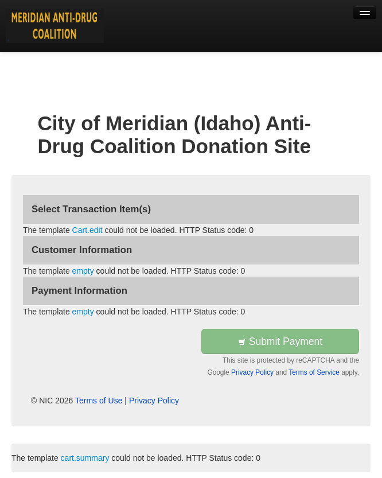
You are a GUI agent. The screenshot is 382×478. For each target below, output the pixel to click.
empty (83, 270)
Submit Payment (280, 341)
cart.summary (85, 458)
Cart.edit (87, 230)
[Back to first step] (55, 26)
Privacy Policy (252, 372)
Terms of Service (314, 372)
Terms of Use (98, 400)
